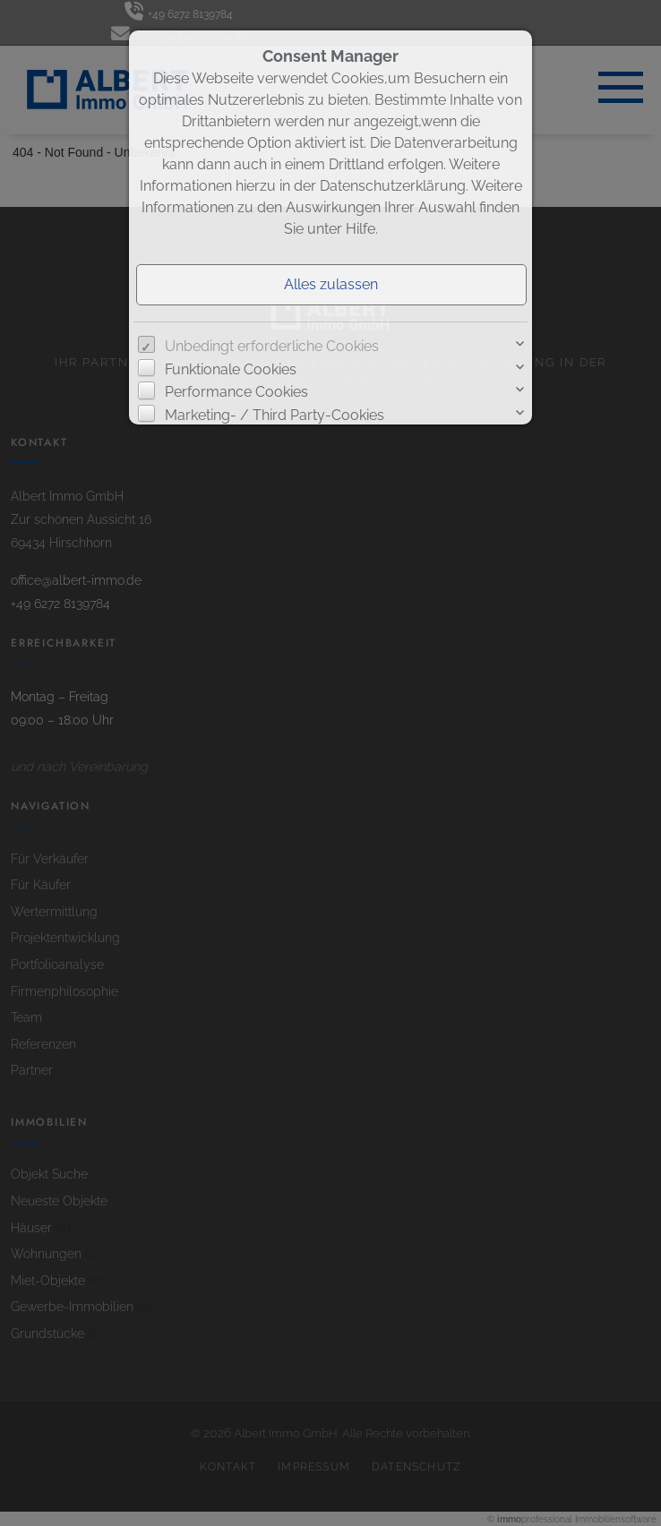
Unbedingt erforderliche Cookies (272, 346)
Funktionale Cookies (230, 369)
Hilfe (360, 228)
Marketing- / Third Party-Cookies (274, 415)
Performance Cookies (236, 391)
